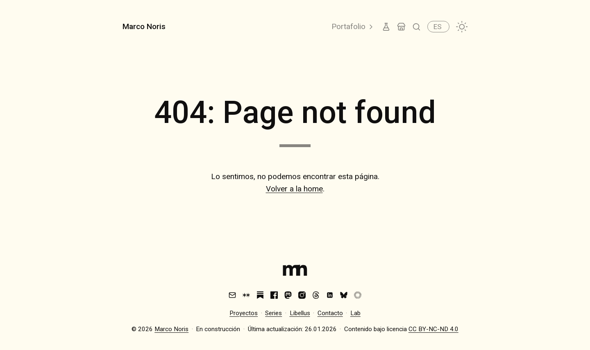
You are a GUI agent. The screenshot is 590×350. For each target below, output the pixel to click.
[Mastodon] (288, 295)
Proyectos (243, 313)
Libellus (300, 313)
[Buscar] (416, 27)
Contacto (330, 313)
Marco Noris (144, 26)
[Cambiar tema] (462, 27)
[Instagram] (302, 295)
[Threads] (316, 295)
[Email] (232, 295)
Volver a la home (294, 188)
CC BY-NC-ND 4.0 (433, 329)
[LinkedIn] (330, 295)
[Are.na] (246, 295)
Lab (355, 313)
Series (273, 313)
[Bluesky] (344, 295)
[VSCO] (358, 295)
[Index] (295, 272)
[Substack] (260, 295)
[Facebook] (274, 295)
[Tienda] (401, 27)
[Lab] (386, 27)
